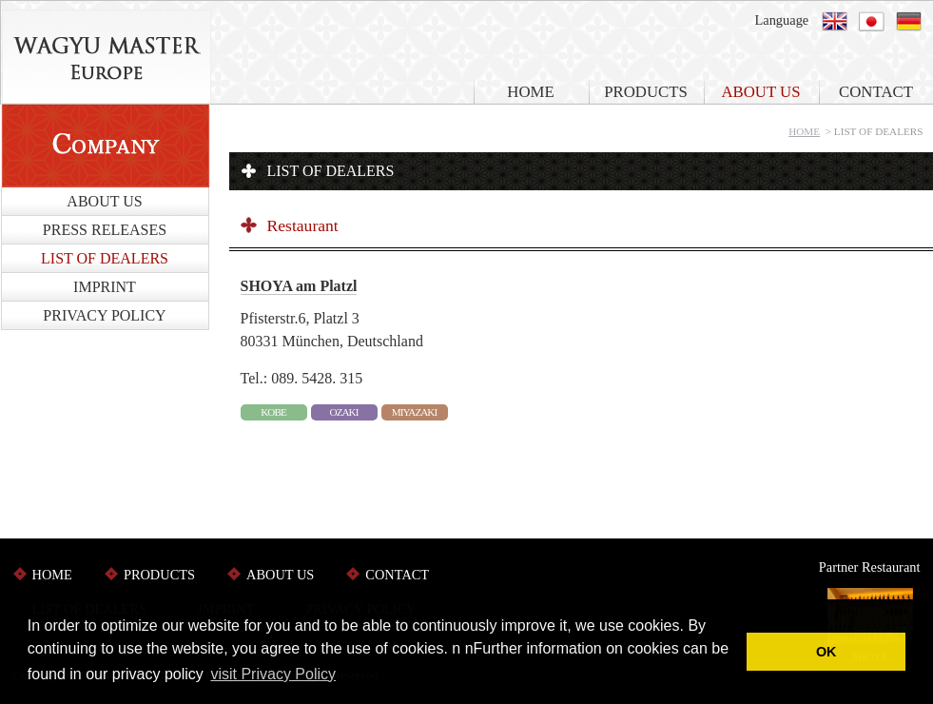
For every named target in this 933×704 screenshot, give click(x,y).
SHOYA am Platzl (299, 286)
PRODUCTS (646, 92)
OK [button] (826, 651)
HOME (530, 92)
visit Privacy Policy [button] (273, 674)
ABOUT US (760, 92)
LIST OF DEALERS (104, 258)
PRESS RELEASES (104, 230)
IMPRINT (104, 287)
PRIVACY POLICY (104, 315)
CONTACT (397, 574)
